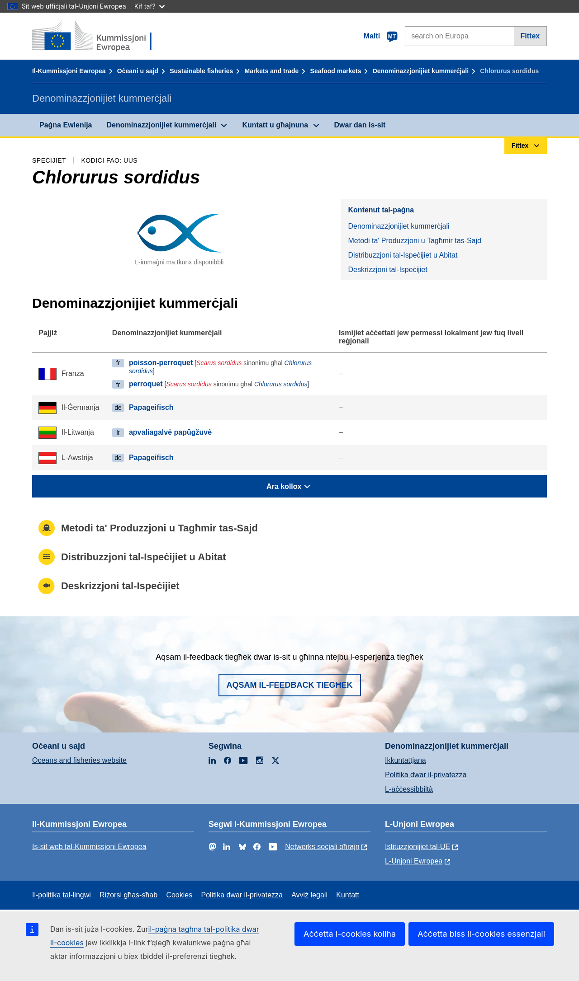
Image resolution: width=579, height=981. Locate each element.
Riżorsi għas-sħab (128, 895)
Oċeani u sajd (137, 71)
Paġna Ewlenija (65, 125)
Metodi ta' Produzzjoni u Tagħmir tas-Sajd (414, 240)
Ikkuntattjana (405, 760)
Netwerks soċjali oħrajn (322, 846)
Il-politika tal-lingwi (61, 895)
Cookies (179, 895)
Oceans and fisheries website (79, 760)
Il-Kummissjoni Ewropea (69, 71)
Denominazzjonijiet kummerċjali (421, 71)
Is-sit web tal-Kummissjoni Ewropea (89, 846)
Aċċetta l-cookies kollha (350, 934)
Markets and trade (272, 71)
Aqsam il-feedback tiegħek (290, 685)
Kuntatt (347, 895)
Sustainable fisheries (201, 71)
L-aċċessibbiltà (409, 789)
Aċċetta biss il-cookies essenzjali (481, 934)
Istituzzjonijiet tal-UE (417, 846)
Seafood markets (335, 71)
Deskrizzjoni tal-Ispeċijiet (387, 269)
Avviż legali (309, 895)
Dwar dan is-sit (360, 125)
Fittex (530, 36)
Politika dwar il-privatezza (426, 775)
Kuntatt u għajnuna (275, 125)
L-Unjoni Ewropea (413, 861)
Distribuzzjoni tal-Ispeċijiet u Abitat (402, 255)
